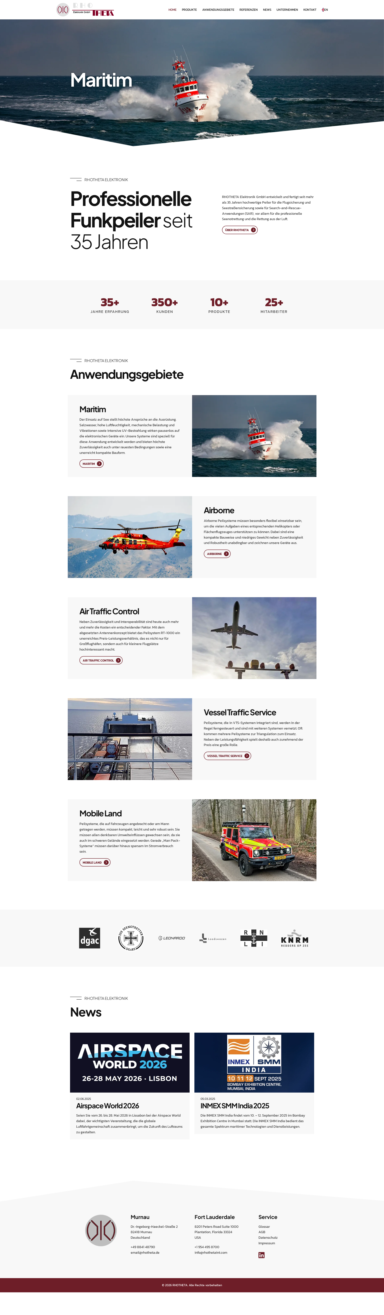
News (267, 9)
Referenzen (248, 9)
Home (172, 9)
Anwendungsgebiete (218, 9)
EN (325, 9)
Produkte (189, 9)
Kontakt (309, 9)
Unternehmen (287, 9)
